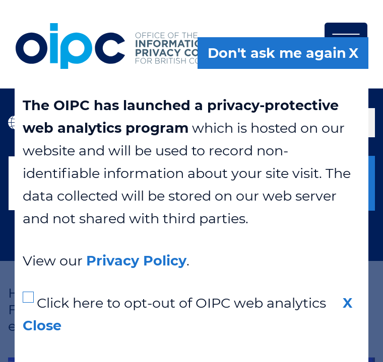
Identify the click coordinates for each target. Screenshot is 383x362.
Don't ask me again (277, 53)
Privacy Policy (136, 260)
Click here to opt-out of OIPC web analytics (181, 303)
